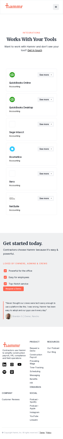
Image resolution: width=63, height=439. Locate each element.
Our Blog (51, 352)
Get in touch (34, 50)
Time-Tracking (36, 367)
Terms (42, 433)
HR (31, 383)
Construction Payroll (36, 355)
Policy (48, 433)
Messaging (35, 375)
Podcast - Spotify (34, 400)
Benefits (33, 379)
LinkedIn (34, 420)
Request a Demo (13, 288)
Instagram (34, 412)
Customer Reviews (11, 399)
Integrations (35, 386)
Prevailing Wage (34, 362)
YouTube (34, 416)
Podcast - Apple (34, 407)
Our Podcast (53, 348)
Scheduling (35, 371)
